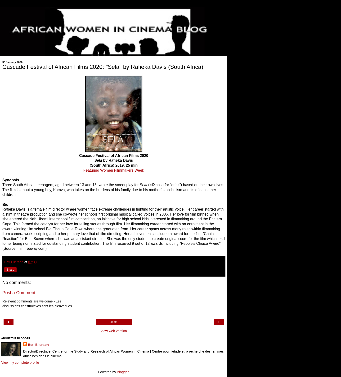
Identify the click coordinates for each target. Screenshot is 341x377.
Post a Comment (18, 292)
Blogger (123, 372)
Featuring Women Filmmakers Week (113, 170)
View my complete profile (20, 362)
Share (10, 269)
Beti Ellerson (38, 345)
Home (113, 322)
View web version (113, 331)
